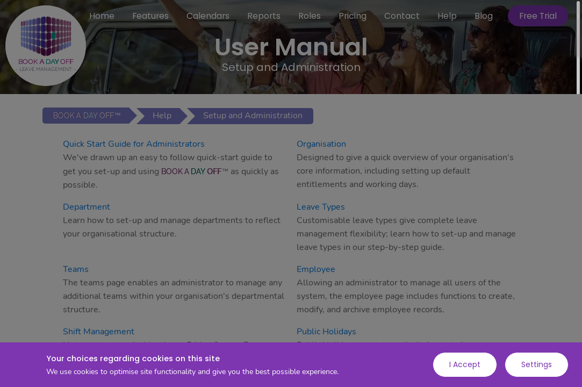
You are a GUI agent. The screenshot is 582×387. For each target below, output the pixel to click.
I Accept (464, 364)
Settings (536, 364)
